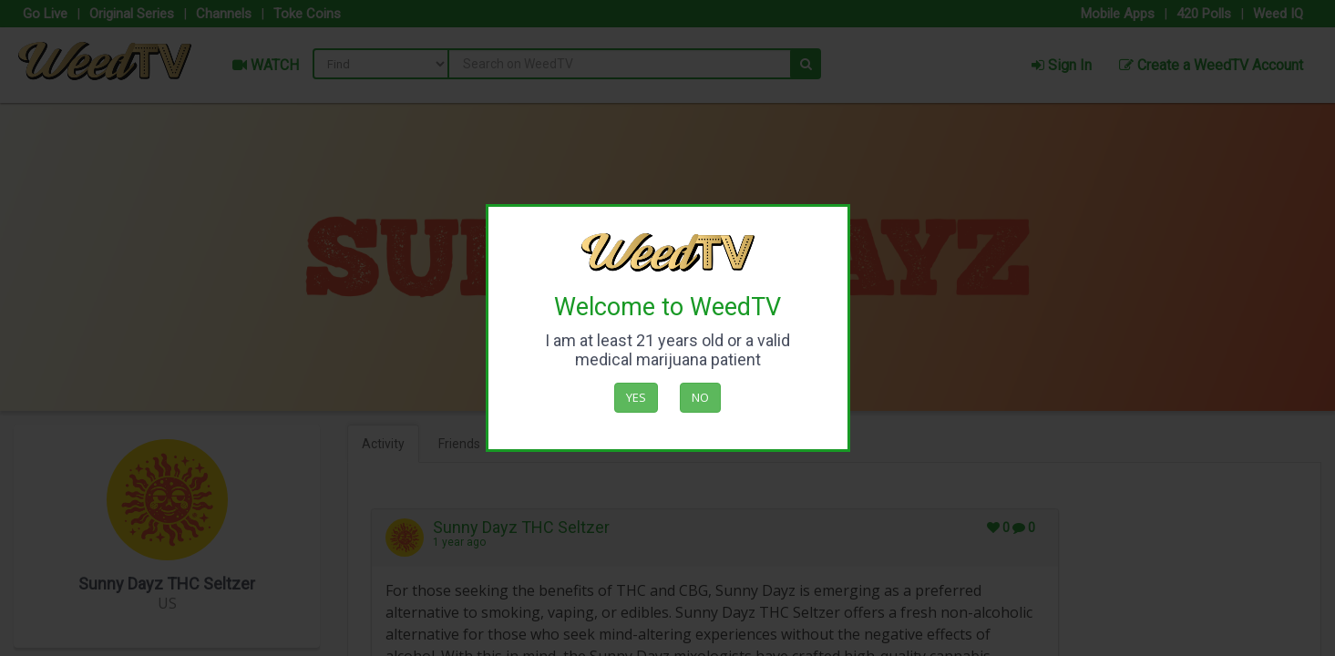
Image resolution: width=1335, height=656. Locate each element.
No (700, 397)
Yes (636, 397)
